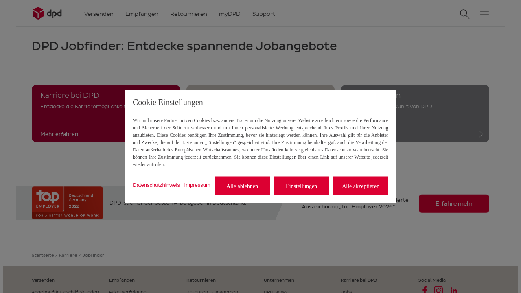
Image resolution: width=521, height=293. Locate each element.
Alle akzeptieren (360, 186)
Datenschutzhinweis (156, 184)
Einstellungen (301, 186)
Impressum (197, 184)
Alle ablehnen (242, 186)
